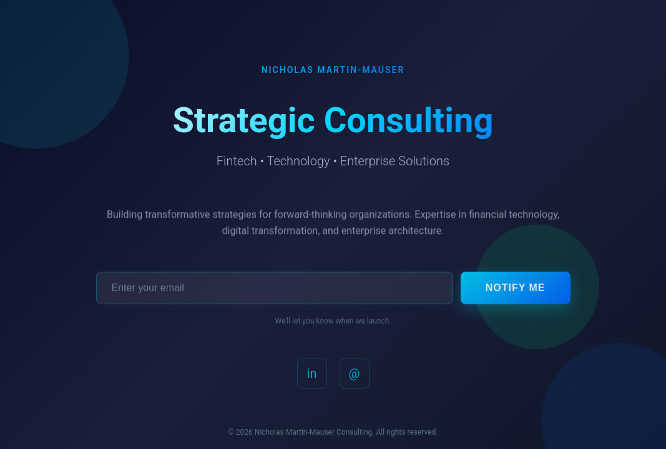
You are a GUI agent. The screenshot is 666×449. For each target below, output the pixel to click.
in (312, 375)
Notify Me (516, 289)
